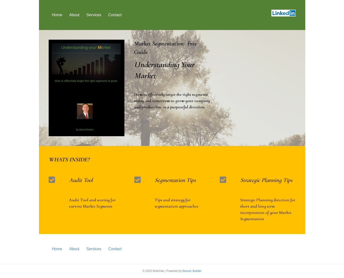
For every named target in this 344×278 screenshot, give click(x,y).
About (74, 15)
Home (57, 15)
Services (93, 15)
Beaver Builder (192, 271)
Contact (115, 15)
